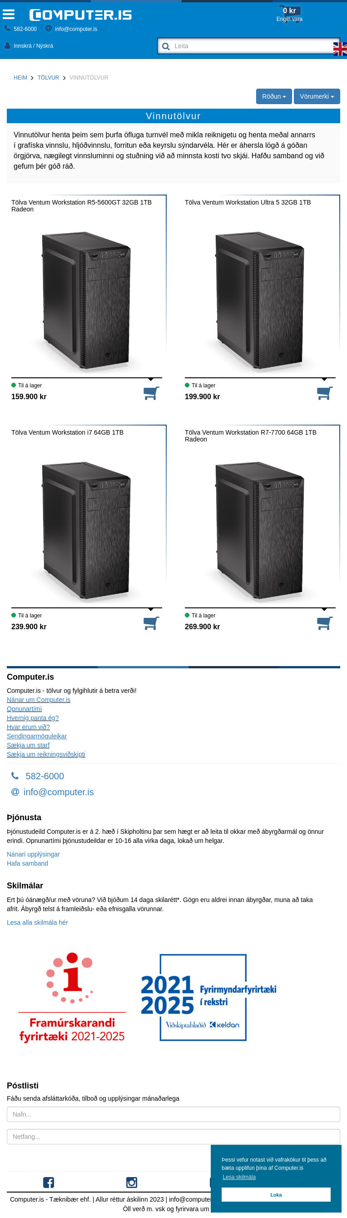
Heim (20, 78)
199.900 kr (202, 397)
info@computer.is (71, 29)
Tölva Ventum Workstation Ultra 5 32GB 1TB (248, 202)
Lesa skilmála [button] (239, 1177)
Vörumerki (317, 96)
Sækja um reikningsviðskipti (46, 754)
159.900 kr (28, 397)
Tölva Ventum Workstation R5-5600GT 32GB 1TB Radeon (81, 206)
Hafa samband (27, 863)
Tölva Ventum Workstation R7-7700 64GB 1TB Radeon (251, 436)
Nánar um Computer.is (38, 699)
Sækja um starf (28, 745)
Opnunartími (24, 708)
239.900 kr (28, 627)
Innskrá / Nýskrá (29, 46)
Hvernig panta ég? (33, 718)
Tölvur (48, 78)
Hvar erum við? (28, 727)
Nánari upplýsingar (33, 854)
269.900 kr (202, 627)
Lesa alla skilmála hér (37, 922)
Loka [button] (276, 1195)
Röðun (274, 96)
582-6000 (21, 29)
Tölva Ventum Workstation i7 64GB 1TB (67, 432)
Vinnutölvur (88, 78)
